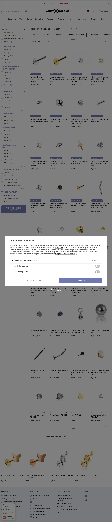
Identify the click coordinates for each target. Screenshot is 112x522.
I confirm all (80, 280)
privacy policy (59, 248)
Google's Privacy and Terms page (66, 254)
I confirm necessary (33, 280)
